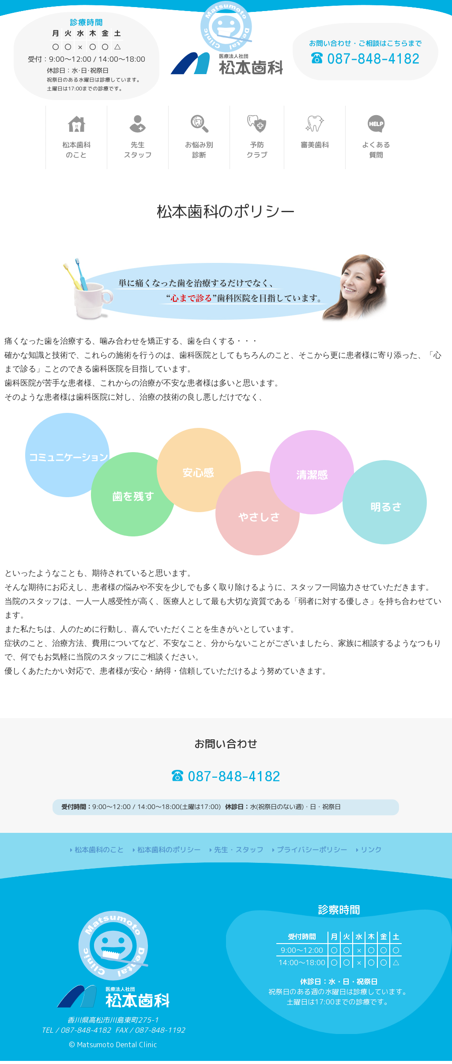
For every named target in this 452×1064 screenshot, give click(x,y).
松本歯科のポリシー (169, 854)
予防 (256, 150)
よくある (376, 150)
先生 (138, 150)
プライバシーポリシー (312, 854)
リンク (371, 855)
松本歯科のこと (99, 854)
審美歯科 (315, 145)
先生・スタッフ (239, 854)
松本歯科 (76, 150)
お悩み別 (199, 150)
